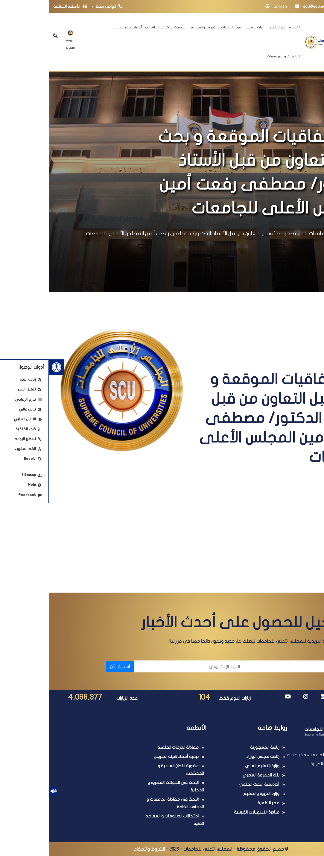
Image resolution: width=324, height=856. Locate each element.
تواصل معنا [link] (62, 6)
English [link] (227, 6)
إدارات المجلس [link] (206, 27)
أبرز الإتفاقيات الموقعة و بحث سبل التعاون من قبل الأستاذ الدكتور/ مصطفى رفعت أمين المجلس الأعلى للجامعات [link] (164, 233)
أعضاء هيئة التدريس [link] (79, 27)
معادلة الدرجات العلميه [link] (129, 747)
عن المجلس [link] (228, 27)
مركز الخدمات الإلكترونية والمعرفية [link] (166, 27)
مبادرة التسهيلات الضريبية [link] (208, 812)
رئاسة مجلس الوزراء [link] (214, 756)
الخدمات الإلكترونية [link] (124, 27)
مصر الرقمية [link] (220, 803)
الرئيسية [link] (246, 27)
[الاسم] (253, 666)
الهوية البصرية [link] (21, 39)
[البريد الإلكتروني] (141, 666)
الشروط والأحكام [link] (100, 849)
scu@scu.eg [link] (261, 6)
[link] (8, 367)
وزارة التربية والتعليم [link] (212, 793)
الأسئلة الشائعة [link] (22, 6)
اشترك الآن (71, 666)
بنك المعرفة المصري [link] (212, 775)
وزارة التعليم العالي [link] (213, 766)
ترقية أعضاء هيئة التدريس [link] (127, 756)
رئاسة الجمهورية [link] (216, 747)
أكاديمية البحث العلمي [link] (210, 784)
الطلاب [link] (101, 27)
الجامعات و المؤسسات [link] (235, 56)
